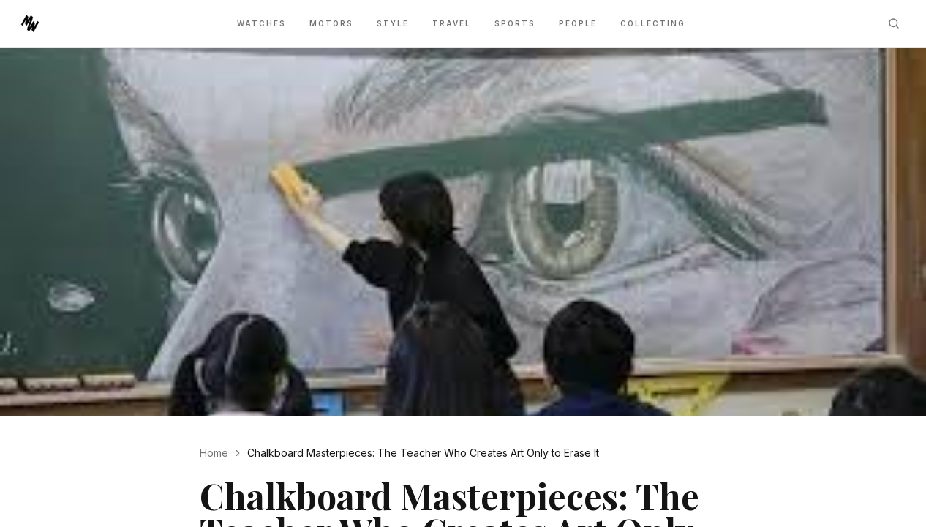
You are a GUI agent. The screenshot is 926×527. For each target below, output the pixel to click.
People (578, 23)
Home (214, 452)
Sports (514, 23)
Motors (331, 23)
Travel (451, 23)
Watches (261, 23)
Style (393, 23)
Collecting (652, 23)
